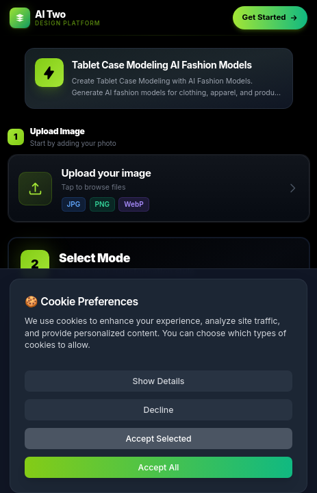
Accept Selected (158, 438)
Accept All (158, 467)
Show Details (159, 381)
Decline (159, 410)
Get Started (270, 17)
